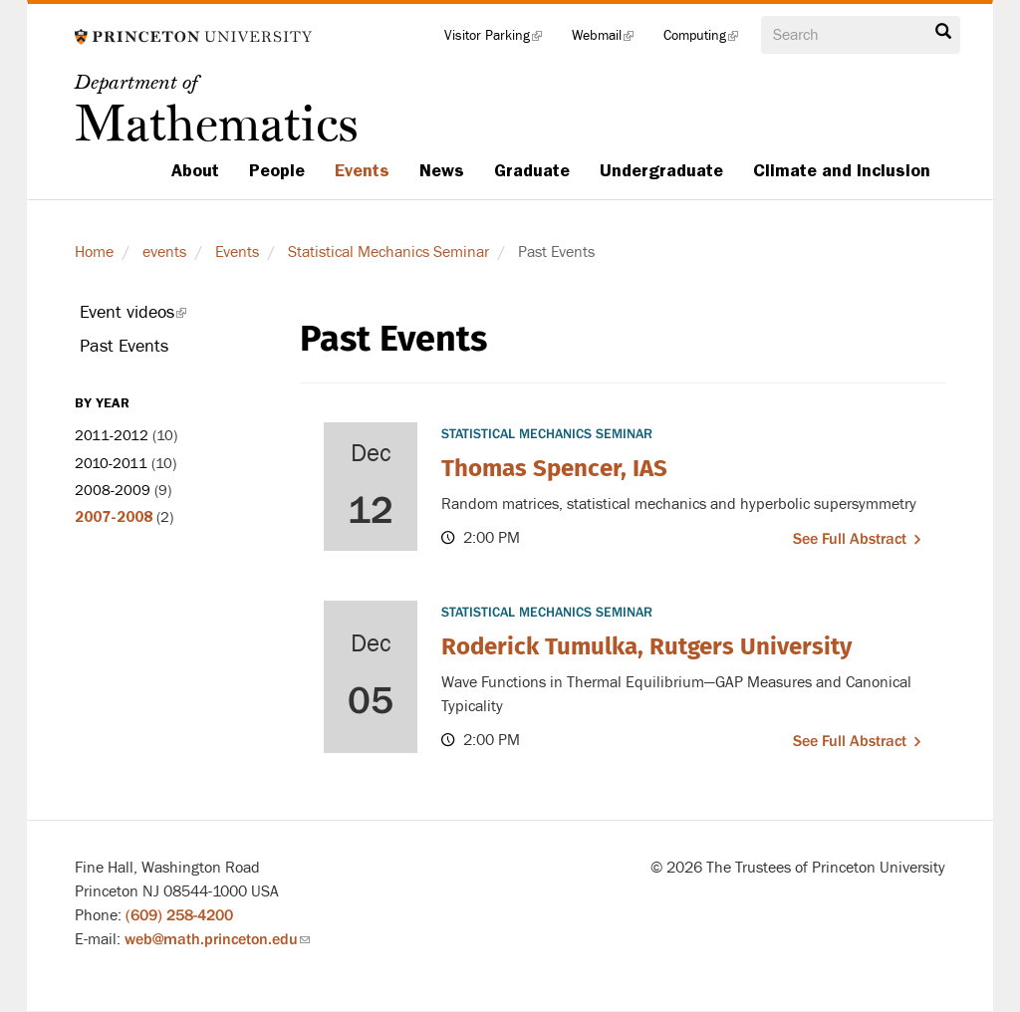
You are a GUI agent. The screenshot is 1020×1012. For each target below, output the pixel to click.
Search (943, 32)
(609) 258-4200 (179, 915)
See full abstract (849, 539)
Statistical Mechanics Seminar (388, 252)
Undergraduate (661, 170)
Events (362, 170)
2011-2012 (111, 435)
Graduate (532, 170)
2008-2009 (112, 490)
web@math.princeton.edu (217, 939)
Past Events (124, 346)
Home (94, 252)
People (277, 170)
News (441, 170)
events (164, 252)
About (195, 170)
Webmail (610, 40)
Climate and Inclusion (841, 170)
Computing (708, 40)
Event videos (160, 316)
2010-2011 (111, 463)
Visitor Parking (500, 40)
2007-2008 (113, 517)
